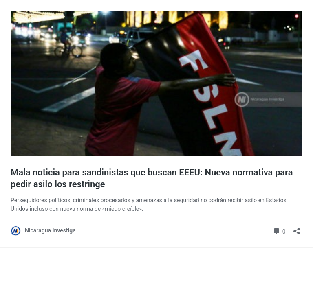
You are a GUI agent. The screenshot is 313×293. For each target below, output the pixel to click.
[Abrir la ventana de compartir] (296, 228)
